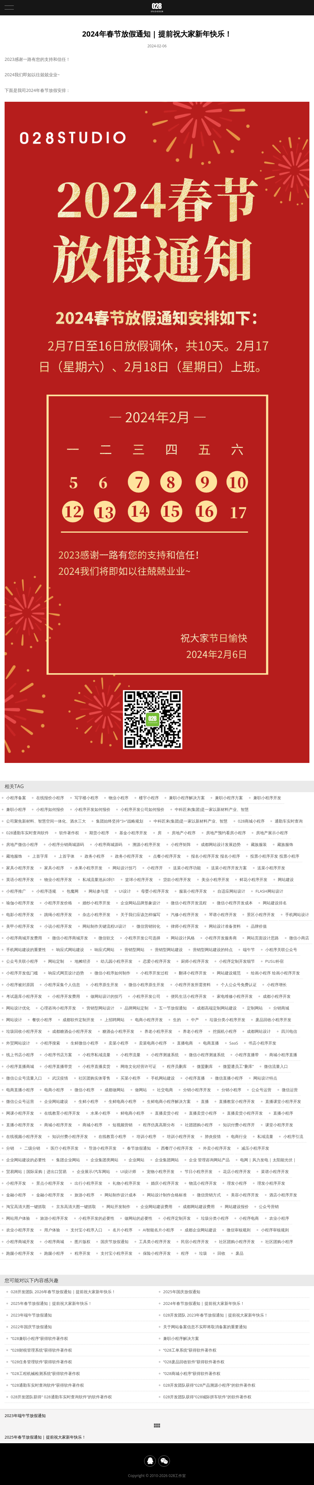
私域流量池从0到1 (98, 879)
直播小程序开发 (20, 1125)
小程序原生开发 (104, 984)
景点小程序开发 (50, 1183)
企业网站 (136, 1160)
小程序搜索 (50, 1043)
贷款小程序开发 (177, 879)
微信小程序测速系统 (207, 1054)
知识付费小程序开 (239, 1125)
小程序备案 (16, 797)
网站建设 (286, 879)
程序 (185, 1253)
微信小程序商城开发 (70, 938)
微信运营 (290, 1089)
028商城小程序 (251, 821)
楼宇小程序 (149, 797)
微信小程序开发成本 (235, 903)
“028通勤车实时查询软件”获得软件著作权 (47, 1385)
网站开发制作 (118, 1206)
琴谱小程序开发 (223, 914)
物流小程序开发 (203, 1183)
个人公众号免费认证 (239, 984)
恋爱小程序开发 (157, 961)
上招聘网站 (114, 1019)
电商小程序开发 (149, 1019)
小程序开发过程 (154, 973)
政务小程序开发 (129, 856)
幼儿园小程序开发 (116, 961)
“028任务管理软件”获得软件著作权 (41, 1362)
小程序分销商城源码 (66, 844)
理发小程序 (237, 1183)
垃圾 (203, 1253)
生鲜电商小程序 (122, 1101)
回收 (221, 1253)
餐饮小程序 (42, 1019)
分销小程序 (231, 1089)
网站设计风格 (183, 938)
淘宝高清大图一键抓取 (26, 1206)
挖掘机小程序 (225, 1031)
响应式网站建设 (70, 949)
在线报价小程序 (50, 797)
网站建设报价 (237, 1206)
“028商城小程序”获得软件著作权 (191, 1373)
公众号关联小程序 (22, 961)
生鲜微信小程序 (84, 1043)
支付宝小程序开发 (116, 1253)
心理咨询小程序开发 (58, 1008)
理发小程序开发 (271, 1183)
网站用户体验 (18, 1218)
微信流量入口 (276, 1066)
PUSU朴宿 (274, 961)
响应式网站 (104, 949)
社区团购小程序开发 (237, 1241)
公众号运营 (261, 1089)
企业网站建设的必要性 (26, 1160)
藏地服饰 (14, 856)
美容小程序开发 (245, 1195)
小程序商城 (54, 1241)
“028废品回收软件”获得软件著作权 (193, 1362)
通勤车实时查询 (289, 821)
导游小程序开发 (103, 1148)
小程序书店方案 (58, 1054)
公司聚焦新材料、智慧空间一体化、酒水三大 (46, 821)
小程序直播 (195, 1078)
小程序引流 (293, 1136)
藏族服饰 (285, 844)
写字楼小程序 (86, 797)
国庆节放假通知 (114, 1241)
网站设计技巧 (124, 868)
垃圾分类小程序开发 (227, 1019)
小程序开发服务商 (221, 938)
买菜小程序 (130, 1078)
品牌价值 (259, 926)
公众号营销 (269, 1206)
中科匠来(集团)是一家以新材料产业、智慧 (212, 809)
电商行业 (239, 1136)
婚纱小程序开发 (96, 903)
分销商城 (281, 1008)
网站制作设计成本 (120, 1195)
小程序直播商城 (20, 1066)
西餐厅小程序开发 (177, 1148)
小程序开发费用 (66, 996)
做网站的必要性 (138, 1218)
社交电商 (165, 1089)
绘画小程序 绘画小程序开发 (275, 973)
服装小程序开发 (193, 891)
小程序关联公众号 (281, 949)
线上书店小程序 (20, 1054)
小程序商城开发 (20, 1241)
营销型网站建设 (169, 949)
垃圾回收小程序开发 (24, 1031)
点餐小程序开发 (167, 856)
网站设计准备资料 (225, 926)
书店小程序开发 (262, 1043)
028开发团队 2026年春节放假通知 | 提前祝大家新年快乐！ (63, 1291)
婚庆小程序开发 (165, 1183)
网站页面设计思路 (263, 938)
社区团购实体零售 (94, 1078)
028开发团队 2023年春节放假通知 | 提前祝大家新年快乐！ (215, 1315)
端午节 (249, 949)
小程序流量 (130, 1054)
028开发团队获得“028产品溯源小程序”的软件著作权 (209, 1385)
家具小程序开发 (20, 868)
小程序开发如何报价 (92, 809)
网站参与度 (99, 891)
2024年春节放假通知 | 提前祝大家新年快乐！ (203, 1303)
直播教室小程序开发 (237, 1101)
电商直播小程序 (20, 1089)
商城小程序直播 (283, 1054)
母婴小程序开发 (155, 891)
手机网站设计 (297, 914)
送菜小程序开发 (271, 868)
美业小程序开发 (215, 879)
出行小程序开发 (88, 1183)
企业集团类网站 (104, 1160)
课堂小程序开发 (279, 1125)
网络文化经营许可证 (138, 1066)
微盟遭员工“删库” (238, 1066)
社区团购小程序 (279, 1241)
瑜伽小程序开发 (20, 903)
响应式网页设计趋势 (66, 973)
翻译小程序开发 (193, 973)
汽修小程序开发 (185, 914)
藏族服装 (259, 844)
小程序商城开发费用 (24, 938)
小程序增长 (277, 984)
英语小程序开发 (20, 879)
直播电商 (185, 1043)
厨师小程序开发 (195, 961)
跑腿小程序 (54, 1253)
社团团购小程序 (199, 1125)
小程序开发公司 (146, 996)
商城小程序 (92, 1125)
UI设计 (125, 891)
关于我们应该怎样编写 (140, 914)
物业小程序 (118, 797)
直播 (205, 1101)
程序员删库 (177, 1066)
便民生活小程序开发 (189, 996)
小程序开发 (16, 1183)
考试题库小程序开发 (24, 996)
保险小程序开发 (157, 1253)
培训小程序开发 (181, 1136)
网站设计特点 (265, 1078)
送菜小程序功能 (187, 868)
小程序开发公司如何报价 (142, 809)
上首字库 (40, 856)
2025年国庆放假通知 (181, 1291)
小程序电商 (249, 1218)
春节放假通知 (139, 1148)
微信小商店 (299, 938)
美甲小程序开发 (20, 926)
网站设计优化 (18, 1008)
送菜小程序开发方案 (229, 868)
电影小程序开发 (20, 914)
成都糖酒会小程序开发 (72, 1031)
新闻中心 (157, 1426)
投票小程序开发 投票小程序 (274, 856)
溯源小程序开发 (146, 844)
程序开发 (82, 1253)
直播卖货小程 (167, 1113)
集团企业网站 (68, 1160)
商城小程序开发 (58, 1125)
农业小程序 (279, 1218)
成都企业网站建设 (200, 1230)
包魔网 (72, 891)
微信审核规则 (239, 1230)
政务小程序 (95, 856)
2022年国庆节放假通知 (31, 1326)
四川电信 (289, 1031)
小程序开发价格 (58, 903)
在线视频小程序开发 (24, 1136)
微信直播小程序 (229, 1078)
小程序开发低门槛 (22, 973)
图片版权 (82, 1241)
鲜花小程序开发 (253, 879)
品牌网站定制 (136, 1008)
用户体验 (52, 1230)
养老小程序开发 (158, 1031)
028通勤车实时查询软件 (27, 832)
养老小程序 (193, 1031)
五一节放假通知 (173, 1008)
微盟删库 (205, 1066)
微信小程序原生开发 (146, 984)
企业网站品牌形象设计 (140, 903)
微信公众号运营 (20, 1101)
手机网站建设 (163, 1078)
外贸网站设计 (18, 1043)
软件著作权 (69, 832)
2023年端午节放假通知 (31, 1315)
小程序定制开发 (177, 1218)
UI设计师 (128, 1171)
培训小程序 (146, 1136)
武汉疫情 (60, 1078)
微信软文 (106, 938)
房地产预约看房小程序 (226, 832)
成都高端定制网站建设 (217, 1008)
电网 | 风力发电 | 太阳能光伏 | (268, 1160)
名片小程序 (122, 1230)
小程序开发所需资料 (193, 984)
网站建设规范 (229, 973)
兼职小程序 (16, 809)
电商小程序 (54, 1089)
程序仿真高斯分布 (159, 1125)
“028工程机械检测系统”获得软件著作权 (45, 1373)
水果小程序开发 (88, 868)
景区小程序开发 (261, 914)
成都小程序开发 (277, 996)
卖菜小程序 (118, 1043)
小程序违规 (46, 891)
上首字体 (67, 856)
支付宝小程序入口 (86, 1230)
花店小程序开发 (237, 1171)
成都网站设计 (259, 1031)
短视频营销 (122, 1125)
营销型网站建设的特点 (213, 949)
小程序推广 (16, 891)
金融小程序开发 (50, 1195)
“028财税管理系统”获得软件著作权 (41, 1350)
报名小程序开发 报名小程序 (215, 856)
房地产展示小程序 (272, 832)
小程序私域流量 (96, 1054)
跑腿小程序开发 (20, 1253)
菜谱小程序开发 (275, 1171)
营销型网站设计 (100, 1008)
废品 (239, 1253)
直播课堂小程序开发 (283, 1101)
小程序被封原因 (20, 984)
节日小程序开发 (199, 1171)
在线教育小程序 (112, 1136)
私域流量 (265, 1136)
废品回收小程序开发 (273, 1019)
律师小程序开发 (185, 926)
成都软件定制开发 (78, 1019)
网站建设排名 (275, 903)
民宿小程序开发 (195, 1241)
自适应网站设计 (231, 891)
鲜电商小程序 (132, 1113)
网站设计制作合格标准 (167, 1195)
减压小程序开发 (255, 1148)
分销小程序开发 (197, 1089)
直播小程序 (283, 1113)
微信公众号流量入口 (24, 1078)
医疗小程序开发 (64, 1148)
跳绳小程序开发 (58, 914)
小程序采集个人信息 (62, 984)
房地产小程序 (184, 832)
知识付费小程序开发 (70, 1136)
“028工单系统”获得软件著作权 (189, 1350)
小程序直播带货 (58, 1066)
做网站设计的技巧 (106, 996)
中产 (195, 1019)
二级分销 (32, 1148)
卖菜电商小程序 (153, 1043)
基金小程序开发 (133, 832)
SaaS (233, 1043)
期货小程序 (99, 832)
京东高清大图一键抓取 (76, 1206)
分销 (10, 1148)
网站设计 (14, 1019)
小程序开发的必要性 (96, 1218)
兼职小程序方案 (229, 797)
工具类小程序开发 (155, 1241)
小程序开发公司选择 (142, 938)
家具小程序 (54, 868)
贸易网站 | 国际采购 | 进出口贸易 (36, 1171)
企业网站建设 (56, 1101)
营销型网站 (134, 949)
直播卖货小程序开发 (245, 1113)
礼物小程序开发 (126, 1183)
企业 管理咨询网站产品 (209, 1160)
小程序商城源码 (108, 844)
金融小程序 (16, 1195)
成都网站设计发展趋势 (221, 844)
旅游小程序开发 (54, 1218)
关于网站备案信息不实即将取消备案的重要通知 (205, 1326)
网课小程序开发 (20, 1113)
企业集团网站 (167, 1160)
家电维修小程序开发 (235, 996)
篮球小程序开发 (139, 879)
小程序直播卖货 (96, 1066)
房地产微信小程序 (22, 844)
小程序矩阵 (181, 844)
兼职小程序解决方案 (187, 797)
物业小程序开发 (58, 879)
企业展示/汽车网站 (93, 1171)
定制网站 (255, 1008)
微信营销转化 (148, 926)
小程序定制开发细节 (237, 961)
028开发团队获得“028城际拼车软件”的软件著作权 (207, 1397)
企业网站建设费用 (156, 1206)
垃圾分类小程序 (215, 1218)
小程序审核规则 (275, 1230)
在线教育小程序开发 (62, 1113)
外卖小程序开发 (217, 1148)
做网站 (141, 1089)
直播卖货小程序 (203, 1113)
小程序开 (155, 868)
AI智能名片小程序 (158, 1230)
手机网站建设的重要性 (26, 949)
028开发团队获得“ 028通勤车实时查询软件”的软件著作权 (61, 1397)
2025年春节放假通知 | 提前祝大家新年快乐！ (51, 1303)
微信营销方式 (209, 1195)
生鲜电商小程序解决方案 (169, 1101)
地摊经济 (82, 961)
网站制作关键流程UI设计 (104, 926)
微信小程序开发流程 (189, 903)
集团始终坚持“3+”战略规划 (119, 821)
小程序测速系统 (165, 1054)
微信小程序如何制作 (112, 973)
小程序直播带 (247, 1054)
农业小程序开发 (20, 1230)
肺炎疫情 (213, 1136)
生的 (177, 1019)
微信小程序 (84, 1089)
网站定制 (56, 961)
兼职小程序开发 (267, 797)
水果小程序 (100, 1113)
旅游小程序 (84, 1195)
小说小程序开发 (58, 926)
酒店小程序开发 (283, 1195)
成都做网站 (114, 1089)
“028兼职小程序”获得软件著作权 (39, 1338)
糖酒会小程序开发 (118, 1031)
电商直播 (211, 1043)
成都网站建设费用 (199, 1206)
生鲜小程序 (88, 1101)
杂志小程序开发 (96, 914)
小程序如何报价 (50, 809)
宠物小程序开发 (160, 1171)
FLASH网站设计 (269, 891)
